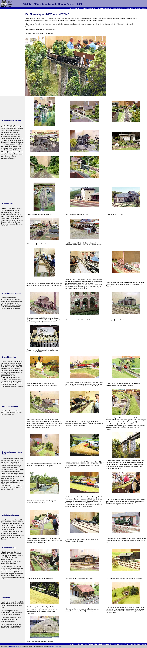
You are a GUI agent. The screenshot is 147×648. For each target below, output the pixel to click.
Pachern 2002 (92, 8)
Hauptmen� (73, 8)
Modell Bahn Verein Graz (54, 646)
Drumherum (137, 8)
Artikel (144, 8)
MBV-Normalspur (103, 8)
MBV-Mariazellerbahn (117, 8)
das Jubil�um (82, 8)
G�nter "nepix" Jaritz (13, 646)
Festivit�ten (129, 8)
